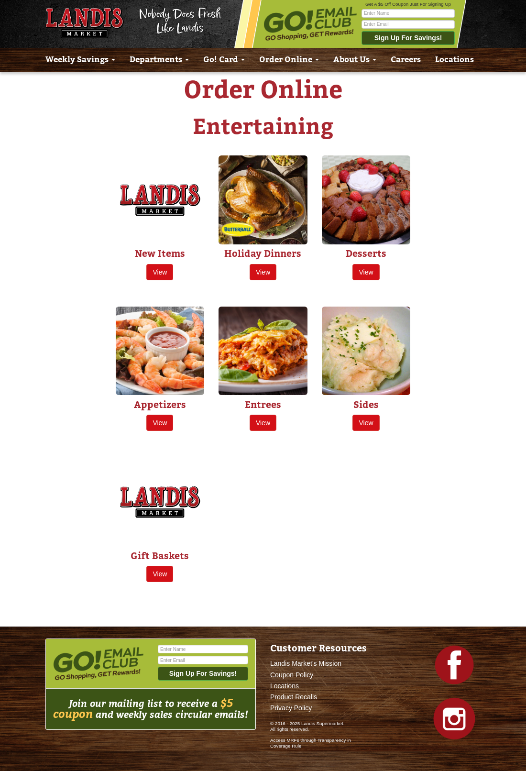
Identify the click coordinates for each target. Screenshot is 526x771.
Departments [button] (159, 59)
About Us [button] (354, 59)
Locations (454, 59)
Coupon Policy (291, 675)
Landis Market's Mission (305, 663)
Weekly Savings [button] (80, 59)
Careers (406, 59)
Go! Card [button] (224, 59)
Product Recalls (293, 697)
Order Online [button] (289, 59)
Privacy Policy (291, 708)
